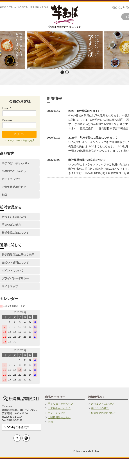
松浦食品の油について (15, 232)
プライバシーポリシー (15, 278)
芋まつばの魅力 (11, 224)
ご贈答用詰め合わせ (14, 186)
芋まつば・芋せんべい (15, 163)
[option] (64, 50)
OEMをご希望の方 (18, 427)
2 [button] (67, 72)
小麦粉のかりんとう (14, 171)
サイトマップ (10, 286)
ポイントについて (12, 270)
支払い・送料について (15, 262)
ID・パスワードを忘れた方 (20, 140)
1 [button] (62, 72)
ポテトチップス (11, 179)
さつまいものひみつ (14, 216)
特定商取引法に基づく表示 (18, 254)
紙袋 (4, 194)
